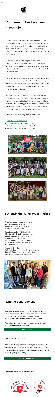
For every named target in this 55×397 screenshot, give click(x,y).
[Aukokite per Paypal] (27, 329)
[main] (27, 24)
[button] (2, 2)
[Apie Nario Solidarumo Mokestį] (27, 358)
